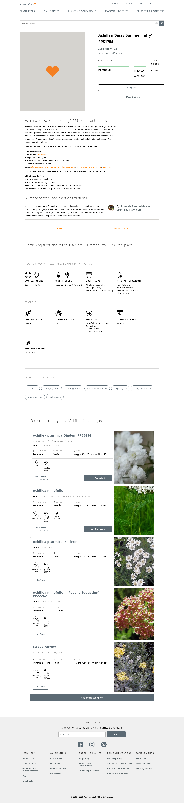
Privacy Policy (144, 768)
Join (116, 734)
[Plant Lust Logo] (28, 3)
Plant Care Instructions (86, 764)
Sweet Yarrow (44, 646)
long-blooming (94, 167)
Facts (59, 228)
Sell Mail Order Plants (119, 763)
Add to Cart (98, 478)
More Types (121, 228)
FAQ (24, 775)
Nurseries (55, 773)
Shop (115, 3)
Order (128, 3)
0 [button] (162, 3)
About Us (141, 758)
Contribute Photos (117, 773)
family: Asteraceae (142, 388)
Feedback (27, 780)
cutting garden (50, 167)
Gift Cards (56, 763)
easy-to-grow (82, 167)
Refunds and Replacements (30, 769)
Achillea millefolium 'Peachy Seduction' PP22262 (66, 594)
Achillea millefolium (50, 490)
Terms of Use (143, 763)
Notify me (131, 88)
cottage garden (36, 167)
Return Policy (58, 768)
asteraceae (41, 154)
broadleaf (32, 388)
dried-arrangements (66, 167)
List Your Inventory (118, 768)
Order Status (29, 763)
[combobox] (57, 478)
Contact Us (28, 758)
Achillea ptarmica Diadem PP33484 (62, 435)
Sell (141, 3)
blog (153, 3)
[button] (156, 23)
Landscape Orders (89, 770)
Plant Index (57, 758)
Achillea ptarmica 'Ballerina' (56, 541)
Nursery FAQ (114, 758)
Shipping (84, 758)
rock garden (107, 167)
